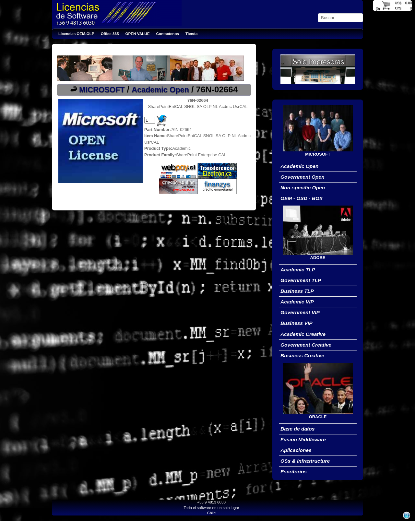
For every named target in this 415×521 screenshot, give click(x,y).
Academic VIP (297, 301)
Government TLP (300, 280)
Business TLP (297, 291)
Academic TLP (297, 269)
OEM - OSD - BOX (301, 198)
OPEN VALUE (137, 33)
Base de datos (297, 429)
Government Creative (305, 345)
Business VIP (296, 323)
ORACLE (318, 416)
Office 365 (110, 33)
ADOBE (318, 257)
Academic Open (160, 90)
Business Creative (302, 355)
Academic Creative (303, 334)
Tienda (191, 33)
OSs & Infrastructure (305, 461)
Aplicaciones (296, 450)
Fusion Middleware (303, 439)
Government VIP (300, 312)
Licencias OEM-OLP (76, 33)
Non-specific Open (302, 187)
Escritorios (293, 471)
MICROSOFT (101, 90)
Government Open (302, 177)
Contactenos (167, 33)
